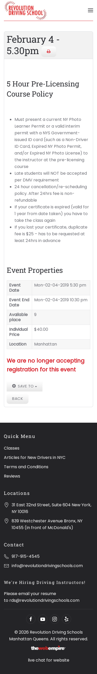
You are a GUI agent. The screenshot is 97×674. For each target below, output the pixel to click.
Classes (11, 448)
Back (17, 398)
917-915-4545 (26, 556)
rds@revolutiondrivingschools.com (44, 600)
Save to (24, 386)
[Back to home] (26, 10)
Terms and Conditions (26, 467)
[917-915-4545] (6, 556)
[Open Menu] (90, 10)
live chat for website (48, 660)
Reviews (12, 476)
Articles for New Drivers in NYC (34, 457)
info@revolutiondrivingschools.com (47, 566)
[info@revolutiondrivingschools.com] (6, 566)
